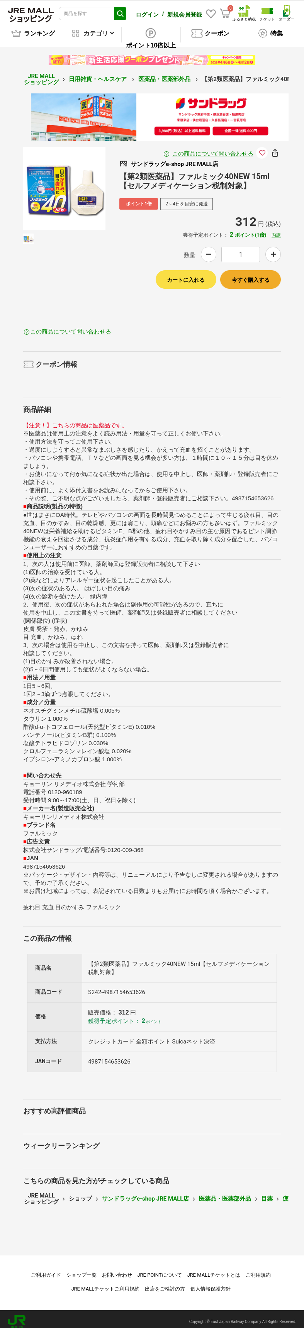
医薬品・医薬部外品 (165, 73)
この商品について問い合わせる (212, 148)
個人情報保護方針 (210, 1283)
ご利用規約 (258, 1269)
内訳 (276, 229)
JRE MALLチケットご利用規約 (105, 1283)
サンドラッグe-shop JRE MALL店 (145, 1193)
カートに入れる (186, 274)
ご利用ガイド (46, 1269)
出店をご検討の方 (165, 1283)
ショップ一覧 (81, 1269)
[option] (64, 183)
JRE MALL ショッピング (41, 74)
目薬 (267, 1193)
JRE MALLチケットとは (213, 1269)
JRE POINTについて (159, 1269)
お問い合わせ (117, 1269)
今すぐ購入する (251, 274)
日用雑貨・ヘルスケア (98, 73)
